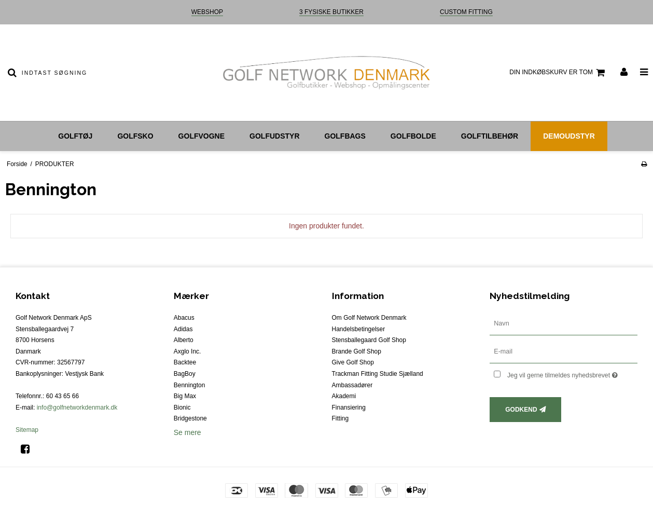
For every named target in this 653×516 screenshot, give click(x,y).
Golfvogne (201, 136)
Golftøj (75, 136)
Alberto (183, 340)
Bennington (189, 385)
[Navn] (563, 323)
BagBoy (185, 373)
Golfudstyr (274, 136)
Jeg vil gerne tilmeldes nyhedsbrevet (572, 373)
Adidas (183, 329)
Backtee (185, 362)
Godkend (521, 409)
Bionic (182, 407)
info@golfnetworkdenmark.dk (77, 407)
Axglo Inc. (187, 351)
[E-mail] (563, 351)
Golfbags (345, 136)
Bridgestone (190, 418)
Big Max (185, 396)
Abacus (184, 317)
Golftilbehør (489, 136)
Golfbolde (413, 136)
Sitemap (27, 429)
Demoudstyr (569, 136)
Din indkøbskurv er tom (558, 72)
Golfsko (135, 136)
